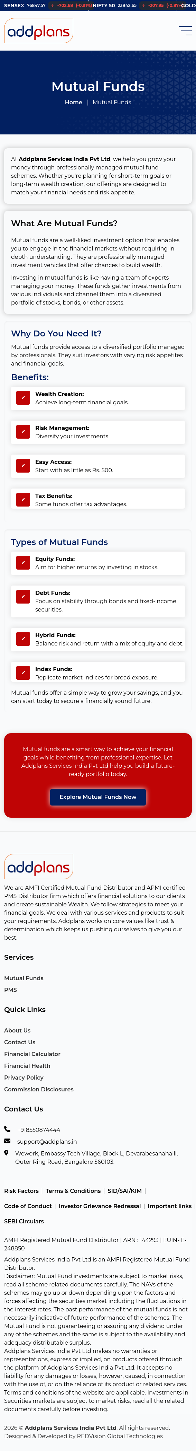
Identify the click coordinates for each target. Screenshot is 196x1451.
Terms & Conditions (73, 1191)
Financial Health (27, 1066)
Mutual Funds (24, 978)
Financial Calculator (32, 1054)
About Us (17, 1030)
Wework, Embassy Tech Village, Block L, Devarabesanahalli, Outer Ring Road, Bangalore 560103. (96, 1157)
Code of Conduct (28, 1206)
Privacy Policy (24, 1077)
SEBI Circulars (24, 1221)
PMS (10, 990)
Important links (170, 1206)
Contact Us (19, 1042)
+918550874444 (38, 1130)
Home (73, 102)
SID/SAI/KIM (125, 1191)
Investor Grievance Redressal (100, 1206)
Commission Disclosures (39, 1089)
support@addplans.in (47, 1141)
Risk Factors (21, 1191)
